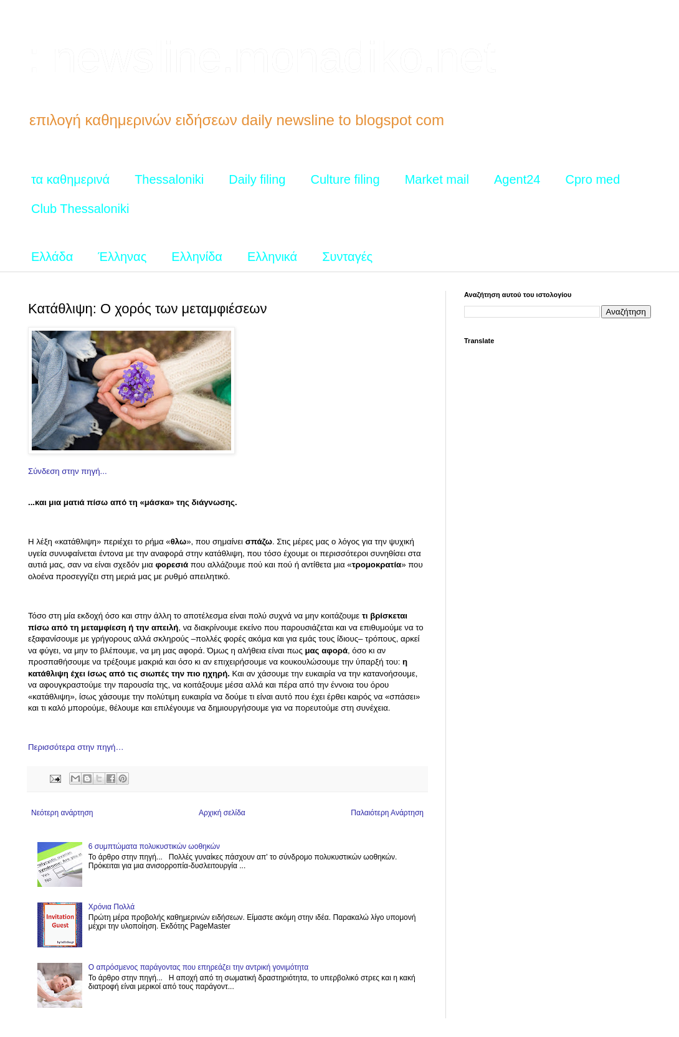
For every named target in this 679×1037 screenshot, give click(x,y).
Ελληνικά (272, 256)
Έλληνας (122, 256)
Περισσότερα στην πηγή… (76, 747)
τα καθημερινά (70, 179)
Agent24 (517, 179)
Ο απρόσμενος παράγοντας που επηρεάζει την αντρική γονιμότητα (198, 967)
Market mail (437, 179)
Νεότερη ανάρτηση (62, 812)
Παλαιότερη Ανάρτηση (387, 812)
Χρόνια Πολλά (111, 906)
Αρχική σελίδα (222, 812)
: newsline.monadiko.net (262, 57)
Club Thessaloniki (80, 208)
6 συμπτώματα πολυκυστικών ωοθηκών (154, 846)
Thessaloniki (169, 179)
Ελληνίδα (196, 256)
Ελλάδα (52, 256)
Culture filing (344, 179)
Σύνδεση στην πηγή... (67, 471)
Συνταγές (347, 256)
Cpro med (593, 179)
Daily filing (257, 179)
